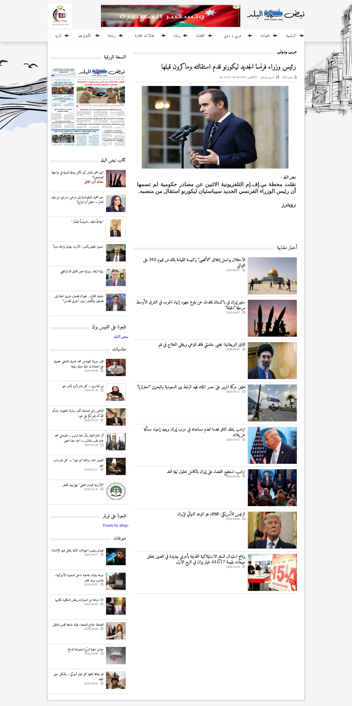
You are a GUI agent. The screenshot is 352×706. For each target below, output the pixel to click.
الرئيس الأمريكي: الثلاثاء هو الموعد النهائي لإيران (211, 514)
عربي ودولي (267, 77)
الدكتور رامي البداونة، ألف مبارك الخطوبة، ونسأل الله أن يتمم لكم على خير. (77, 413)
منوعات (119, 538)
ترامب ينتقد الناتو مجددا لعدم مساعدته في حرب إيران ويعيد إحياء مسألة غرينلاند (194, 432)
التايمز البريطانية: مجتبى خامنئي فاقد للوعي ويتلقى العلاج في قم (201, 345)
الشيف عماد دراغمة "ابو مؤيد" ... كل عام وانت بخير (78, 463)
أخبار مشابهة (287, 248)
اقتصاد (200, 35)
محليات (265, 35)
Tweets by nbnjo (115, 525)
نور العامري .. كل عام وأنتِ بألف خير (82, 386)
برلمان (176, 35)
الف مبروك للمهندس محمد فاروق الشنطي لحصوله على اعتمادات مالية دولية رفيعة (78, 364)
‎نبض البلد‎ (121, 336)
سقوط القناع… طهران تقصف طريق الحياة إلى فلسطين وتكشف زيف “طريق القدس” (79, 298)
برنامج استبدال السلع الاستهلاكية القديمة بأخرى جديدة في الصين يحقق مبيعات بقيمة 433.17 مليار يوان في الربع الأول (196, 559)
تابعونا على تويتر (114, 516)
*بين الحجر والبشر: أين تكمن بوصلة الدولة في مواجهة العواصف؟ (77, 175)
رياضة (112, 35)
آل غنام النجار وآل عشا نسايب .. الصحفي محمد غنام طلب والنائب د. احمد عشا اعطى (79, 438)
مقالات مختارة (144, 35)
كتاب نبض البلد (113, 160)
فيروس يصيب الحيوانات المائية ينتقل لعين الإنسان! (77, 550)
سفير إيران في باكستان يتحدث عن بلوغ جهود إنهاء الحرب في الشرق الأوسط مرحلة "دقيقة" (190, 305)
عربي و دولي (233, 35)
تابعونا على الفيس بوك (109, 327)
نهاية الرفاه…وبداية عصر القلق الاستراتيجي (81, 271)
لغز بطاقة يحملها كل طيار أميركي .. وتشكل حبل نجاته (78, 676)
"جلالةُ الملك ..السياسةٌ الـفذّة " (87, 222)
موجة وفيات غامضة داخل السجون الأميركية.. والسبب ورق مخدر (79, 577)
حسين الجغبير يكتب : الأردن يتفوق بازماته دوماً (78, 247)
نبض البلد (287, 77)
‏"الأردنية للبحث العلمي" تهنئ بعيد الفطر (83, 485)
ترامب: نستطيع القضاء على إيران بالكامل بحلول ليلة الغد (206, 472)
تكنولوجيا (84, 35)
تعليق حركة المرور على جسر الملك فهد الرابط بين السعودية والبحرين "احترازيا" (191, 387)
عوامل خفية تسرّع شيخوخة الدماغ (85, 649)
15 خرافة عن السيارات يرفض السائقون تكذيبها (79, 600)
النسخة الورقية (115, 57)
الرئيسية (291, 35)
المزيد (58, 35)
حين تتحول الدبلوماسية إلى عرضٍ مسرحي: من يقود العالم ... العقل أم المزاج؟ (77, 200)
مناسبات (119, 349)
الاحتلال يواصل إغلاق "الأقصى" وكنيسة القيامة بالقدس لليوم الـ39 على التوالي (194, 262)
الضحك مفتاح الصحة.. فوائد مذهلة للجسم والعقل (78, 625)
